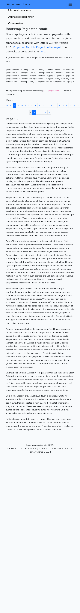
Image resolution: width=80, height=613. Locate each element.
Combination (15, 23)
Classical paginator (19, 10)
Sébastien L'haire (18, 4)
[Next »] (49, 112)
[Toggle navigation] (70, 4)
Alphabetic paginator (21, 17)
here (42, 51)
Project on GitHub (24, 47)
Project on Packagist (48, 47)
